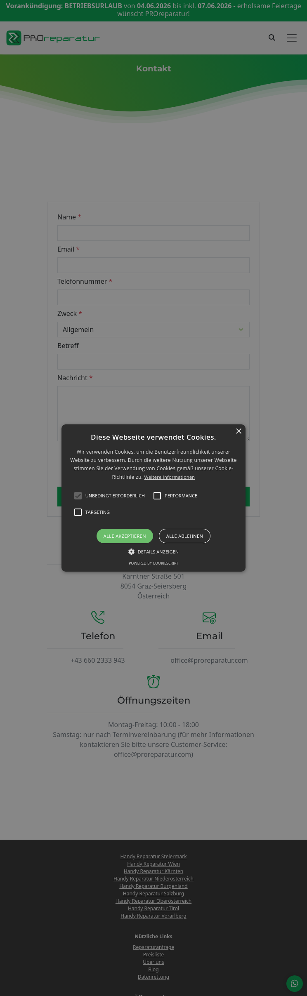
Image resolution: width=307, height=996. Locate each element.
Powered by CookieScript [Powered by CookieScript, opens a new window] (153, 563)
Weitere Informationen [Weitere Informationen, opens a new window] (169, 477)
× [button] (238, 432)
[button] (153, 498)
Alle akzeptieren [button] (125, 536)
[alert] (153, 498)
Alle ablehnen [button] (184, 536)
